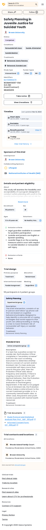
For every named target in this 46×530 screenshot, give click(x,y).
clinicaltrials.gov (20, 465)
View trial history (23, 144)
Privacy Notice (8, 515)
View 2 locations (23, 102)
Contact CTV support (11, 506)
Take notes (23, 96)
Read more (23, 202)
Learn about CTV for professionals (17, 496)
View (38, 130)
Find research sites (10, 492)
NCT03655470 (10, 80)
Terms (5, 519)
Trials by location (9, 483)
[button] (13, 48)
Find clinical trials (9, 478)
